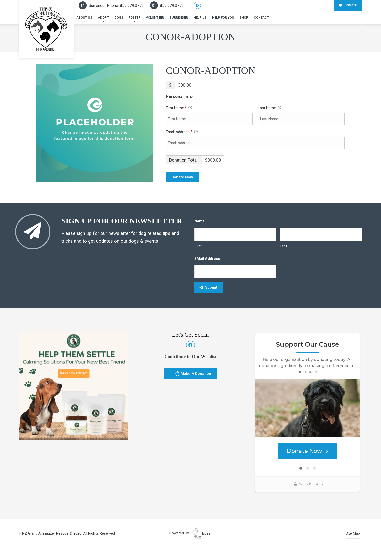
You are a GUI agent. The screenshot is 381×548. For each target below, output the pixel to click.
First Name (179, 108)
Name (199, 221)
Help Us (200, 17)
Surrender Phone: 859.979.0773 (111, 5)
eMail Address (207, 258)
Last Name (269, 108)
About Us (84, 17)
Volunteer (155, 17)
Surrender (179, 17)
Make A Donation (193, 374)
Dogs (118, 17)
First (198, 246)
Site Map (353, 533)
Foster (134, 17)
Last (283, 246)
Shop (244, 17)
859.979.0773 (167, 5)
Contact (261, 17)
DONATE (348, 5)
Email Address (182, 132)
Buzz (201, 533)
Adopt (103, 17)
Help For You (223, 17)
